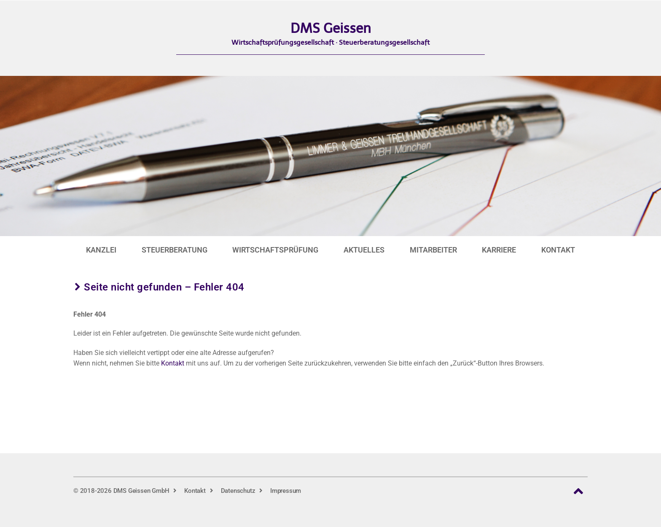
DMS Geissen (330, 28)
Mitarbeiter (433, 249)
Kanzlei (101, 249)
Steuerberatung (174, 249)
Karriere (499, 249)
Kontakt (558, 249)
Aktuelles (364, 249)
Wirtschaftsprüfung (275, 249)
